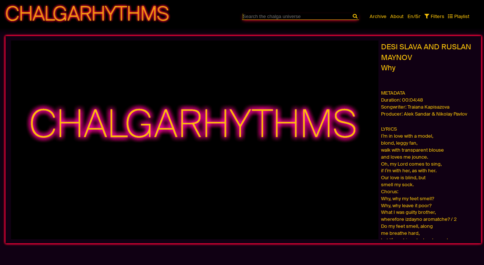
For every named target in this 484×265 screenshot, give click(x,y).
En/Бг (414, 16)
